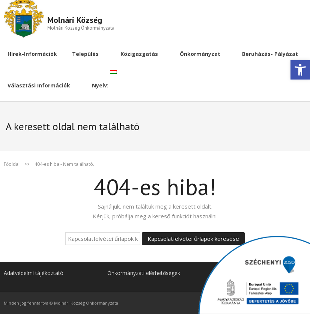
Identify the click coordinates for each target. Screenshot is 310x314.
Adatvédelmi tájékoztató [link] (33, 272)
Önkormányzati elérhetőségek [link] (143, 272)
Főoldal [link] (12, 164)
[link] (300, 70)
